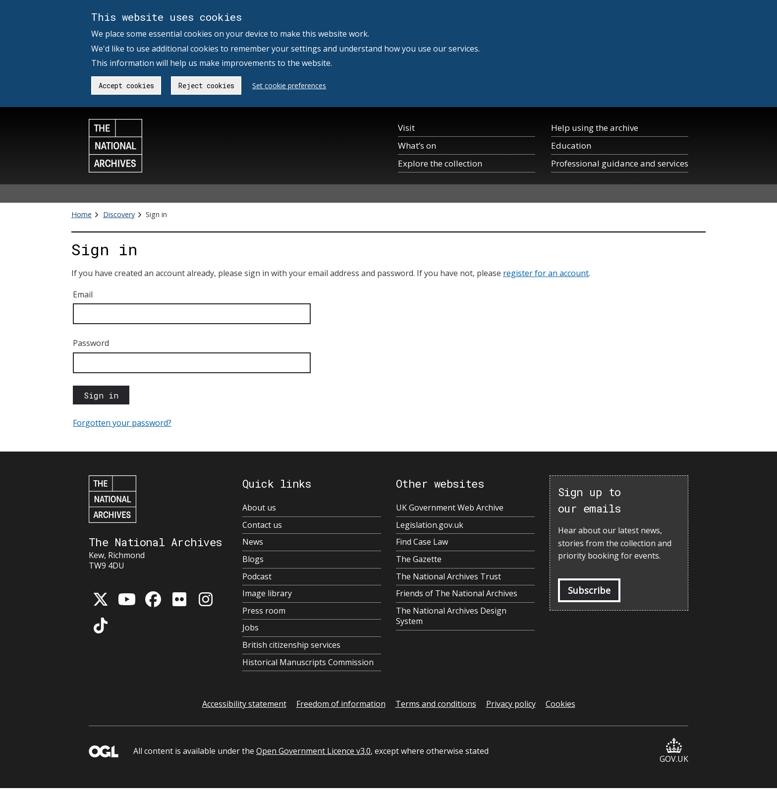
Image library (267, 593)
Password (91, 343)
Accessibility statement (244, 703)
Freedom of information (341, 703)
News (252, 542)
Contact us (262, 525)
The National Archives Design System (451, 616)
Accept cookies (126, 85)
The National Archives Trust (448, 576)
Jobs (250, 628)
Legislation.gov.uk (429, 525)
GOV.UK (674, 751)
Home (81, 214)
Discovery (119, 214)
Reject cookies (206, 85)
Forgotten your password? (122, 422)
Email (83, 294)
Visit (406, 127)
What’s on (417, 145)
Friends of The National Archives (456, 593)
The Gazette (419, 559)
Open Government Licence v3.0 (313, 750)
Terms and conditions (435, 703)
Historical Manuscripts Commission (308, 662)
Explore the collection (440, 163)
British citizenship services (291, 645)
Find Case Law (422, 542)
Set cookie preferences (289, 85)
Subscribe (589, 590)
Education (571, 145)
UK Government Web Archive (449, 508)
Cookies (560, 703)
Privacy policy (511, 703)
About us (259, 508)
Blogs (253, 559)
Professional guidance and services (619, 163)
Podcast (257, 576)
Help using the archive (594, 127)
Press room (263, 611)
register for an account (546, 273)
